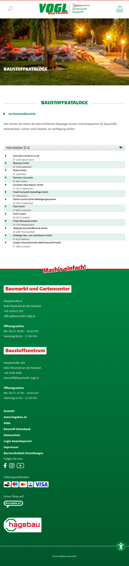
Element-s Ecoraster (23, 177)
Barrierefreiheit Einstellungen (23, 453)
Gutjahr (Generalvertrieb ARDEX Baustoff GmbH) (37, 242)
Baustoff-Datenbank (17, 429)
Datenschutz (12, 435)
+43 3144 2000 (13, 373)
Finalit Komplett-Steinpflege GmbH (30, 192)
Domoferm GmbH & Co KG (26, 156)
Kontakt (9, 411)
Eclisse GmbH (19, 170)
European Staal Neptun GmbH (28, 184)
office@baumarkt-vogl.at (19, 316)
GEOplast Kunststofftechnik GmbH (30, 228)
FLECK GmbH (19, 213)
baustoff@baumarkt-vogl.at (21, 378)
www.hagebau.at (15, 417)
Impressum (11, 447)
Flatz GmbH (19, 206)
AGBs (7, 423)
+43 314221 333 (13, 311)
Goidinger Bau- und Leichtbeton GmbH (32, 235)
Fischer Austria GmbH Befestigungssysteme (34, 199)
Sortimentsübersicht (22, 114)
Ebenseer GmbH (21, 163)
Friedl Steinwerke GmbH (25, 221)
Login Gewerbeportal (18, 441)
